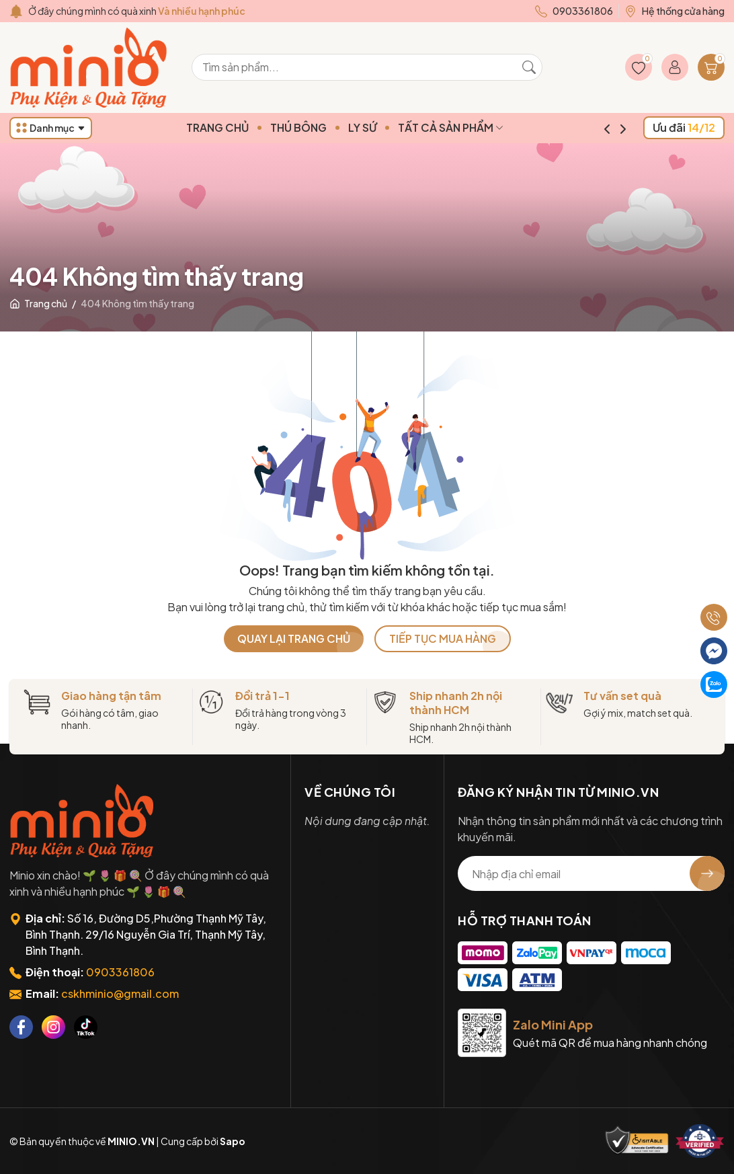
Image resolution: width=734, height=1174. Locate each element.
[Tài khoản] (674, 67)
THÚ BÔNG (321, 127)
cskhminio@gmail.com (120, 993)
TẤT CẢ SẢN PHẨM (473, 127)
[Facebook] (21, 1027)
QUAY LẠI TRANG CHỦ (293, 638)
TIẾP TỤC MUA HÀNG (442, 638)
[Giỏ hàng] (711, 67)
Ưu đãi (684, 127)
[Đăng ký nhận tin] (707, 873)
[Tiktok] (85, 1027)
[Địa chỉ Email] (591, 873)
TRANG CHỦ (240, 127)
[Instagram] (53, 1027)
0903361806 (120, 972)
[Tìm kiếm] (529, 67)
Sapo (232, 1141)
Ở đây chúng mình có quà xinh (136, 11)
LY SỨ (385, 127)
